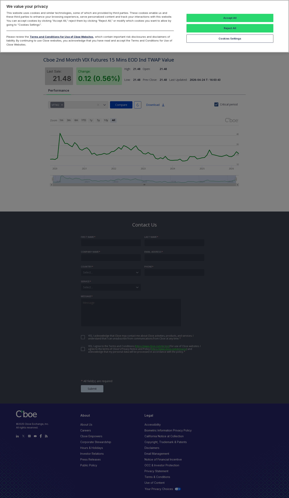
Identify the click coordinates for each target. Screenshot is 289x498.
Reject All (230, 28)
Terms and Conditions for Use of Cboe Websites (61, 36)
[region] (144, 26)
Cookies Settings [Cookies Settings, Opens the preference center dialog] (230, 38)
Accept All (230, 17)
